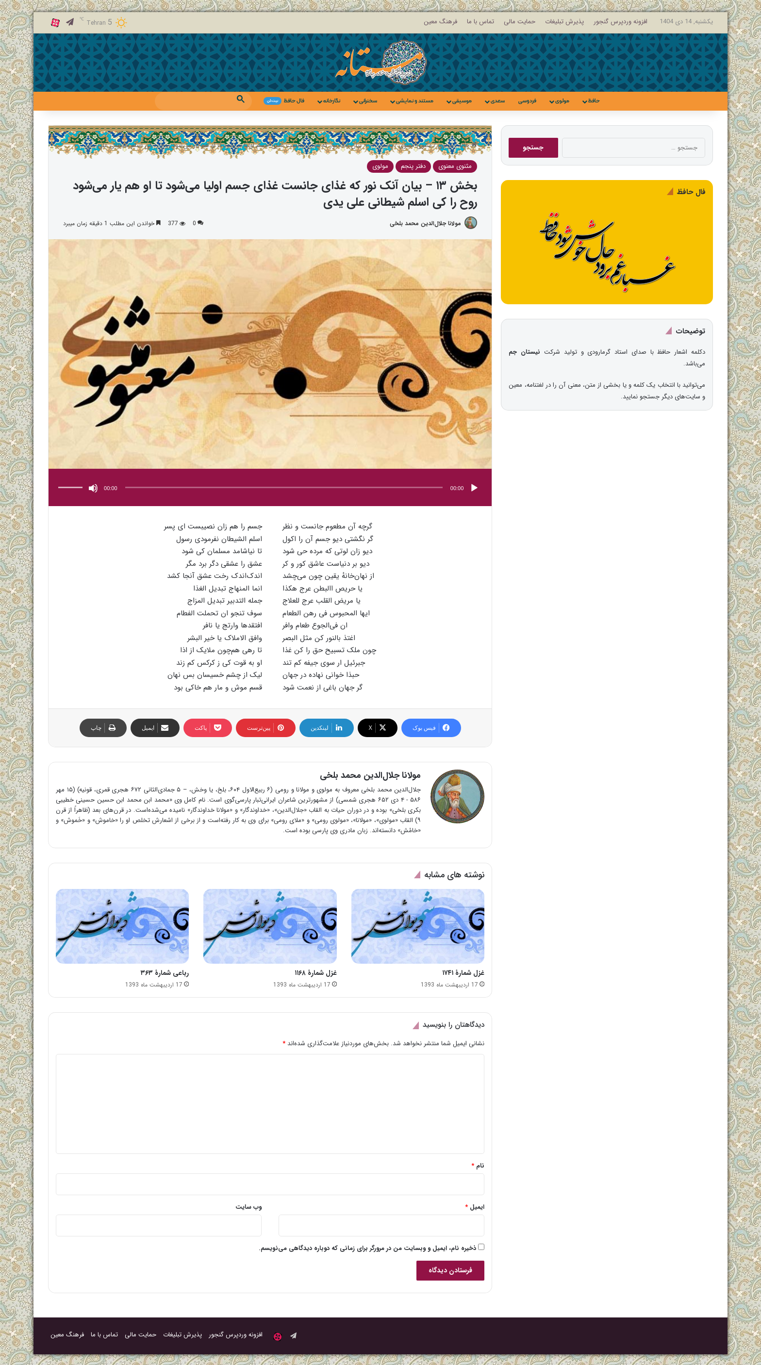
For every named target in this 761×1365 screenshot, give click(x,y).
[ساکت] (93, 488)
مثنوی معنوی (415, 145)
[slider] (284, 488)
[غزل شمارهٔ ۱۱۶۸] (269, 927)
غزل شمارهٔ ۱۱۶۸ (316, 973)
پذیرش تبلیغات (564, 21)
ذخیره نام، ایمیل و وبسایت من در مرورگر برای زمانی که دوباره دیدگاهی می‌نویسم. (367, 1249)
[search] (195, 100)
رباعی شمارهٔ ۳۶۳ (165, 973)
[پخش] (474, 488)
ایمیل (474, 1207)
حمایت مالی (519, 21)
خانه (468, 145)
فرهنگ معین (440, 21)
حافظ (594, 101)
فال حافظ (284, 101)
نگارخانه (331, 101)
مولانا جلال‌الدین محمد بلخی (423, 223)
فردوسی (527, 101)
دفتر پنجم (413, 166)
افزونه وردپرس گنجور (620, 21)
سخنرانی (368, 101)
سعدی (498, 101)
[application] (270, 489)
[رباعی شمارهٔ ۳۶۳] (122, 927)
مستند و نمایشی (414, 101)
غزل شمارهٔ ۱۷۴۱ (463, 973)
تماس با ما (480, 21)
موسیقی (462, 101)
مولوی (562, 101)
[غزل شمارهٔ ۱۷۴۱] (417, 927)
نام (477, 1166)
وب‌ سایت (248, 1207)
